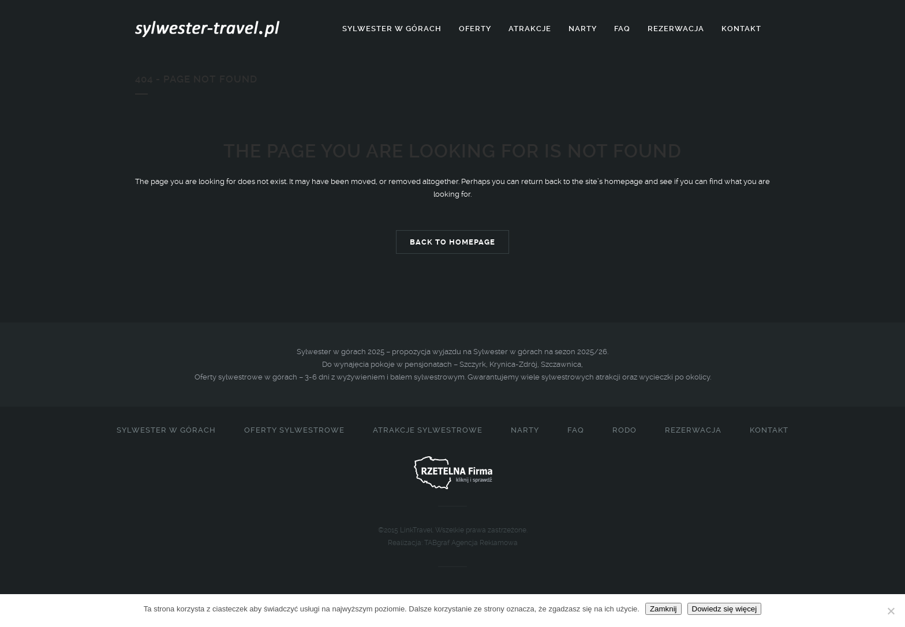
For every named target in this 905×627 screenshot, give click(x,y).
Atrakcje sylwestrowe (428, 430)
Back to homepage (452, 242)
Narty (525, 430)
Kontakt (769, 430)
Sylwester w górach (166, 430)
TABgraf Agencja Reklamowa (471, 543)
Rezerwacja (693, 430)
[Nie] (890, 611)
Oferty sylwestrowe (294, 430)
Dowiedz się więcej (724, 609)
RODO (624, 430)
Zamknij (663, 609)
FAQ (575, 430)
